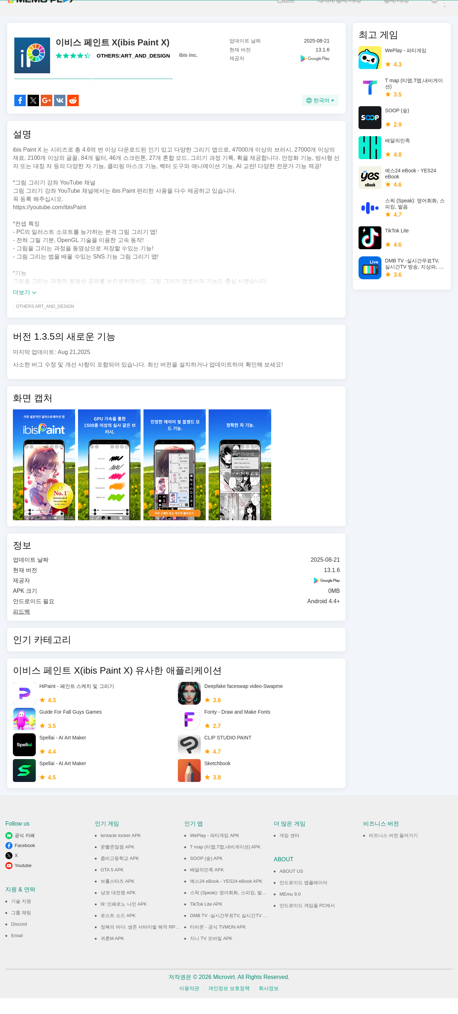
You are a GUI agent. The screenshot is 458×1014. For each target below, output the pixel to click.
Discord (19, 939)
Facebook (25, 861)
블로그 (273, 7)
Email (17, 951)
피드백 (21, 627)
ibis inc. (188, 55)
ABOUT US (291, 887)
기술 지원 (21, 917)
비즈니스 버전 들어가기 (393, 851)
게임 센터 (289, 851)
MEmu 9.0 (290, 909)
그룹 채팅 (21, 928)
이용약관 (189, 1004)
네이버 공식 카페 (327, 7)
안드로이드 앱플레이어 (303, 898)
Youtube (23, 881)
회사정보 (269, 1004)
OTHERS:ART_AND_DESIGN (133, 56)
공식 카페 (384, 7)
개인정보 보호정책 (229, 1004)
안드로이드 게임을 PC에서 (307, 921)
